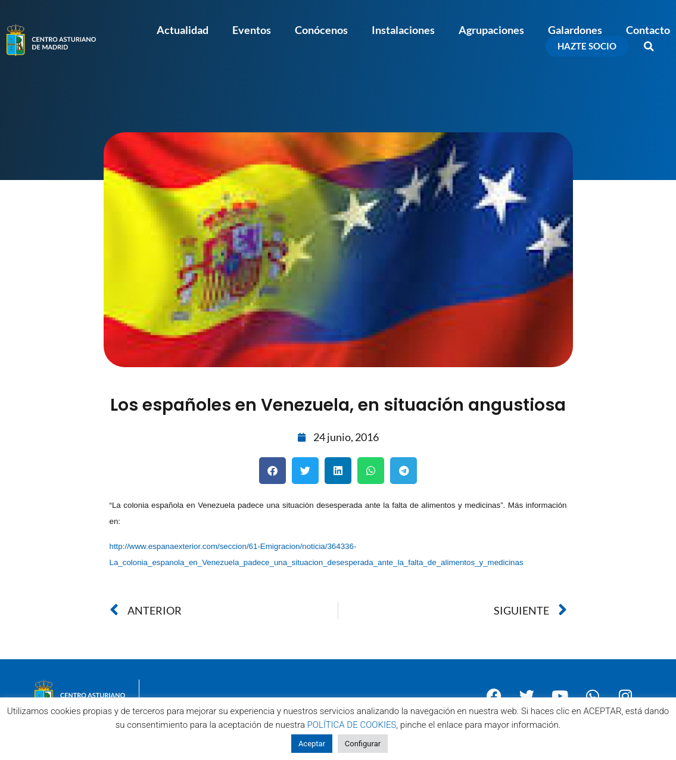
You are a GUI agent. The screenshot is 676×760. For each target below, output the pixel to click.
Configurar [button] (363, 743)
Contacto (648, 30)
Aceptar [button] (311, 743)
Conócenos (321, 30)
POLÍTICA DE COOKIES (352, 724)
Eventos (251, 30)
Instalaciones (403, 30)
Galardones (575, 30)
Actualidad (182, 30)
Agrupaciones (491, 30)
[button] (649, 46)
